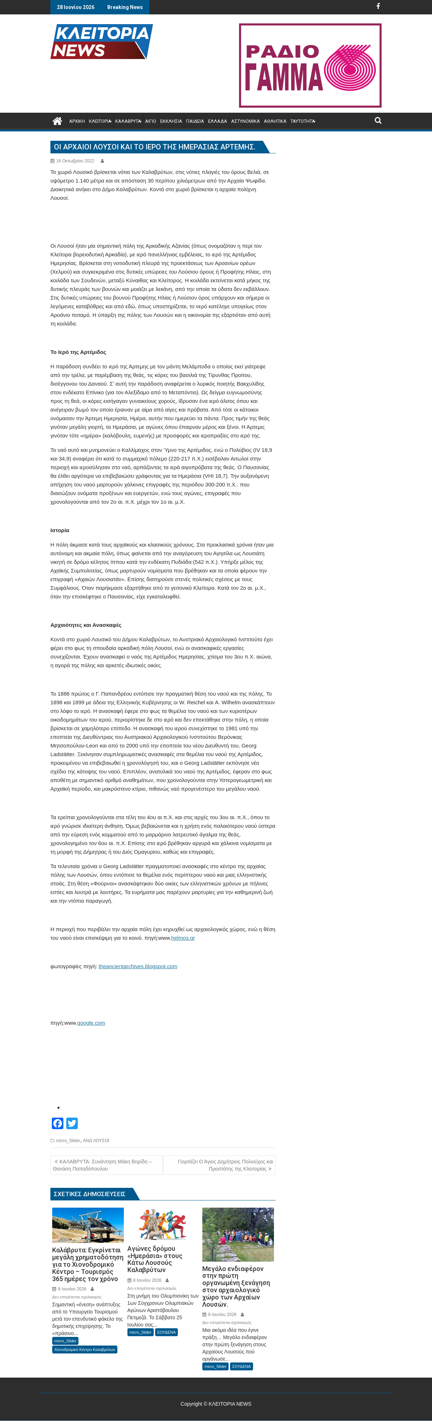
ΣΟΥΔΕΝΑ (166, 1332)
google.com (91, 1023)
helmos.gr (183, 938)
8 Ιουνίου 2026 (69, 1289)
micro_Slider (68, 1140)
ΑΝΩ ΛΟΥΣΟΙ (96, 1140)
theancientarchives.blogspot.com (138, 966)
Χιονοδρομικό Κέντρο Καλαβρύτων (84, 1349)
